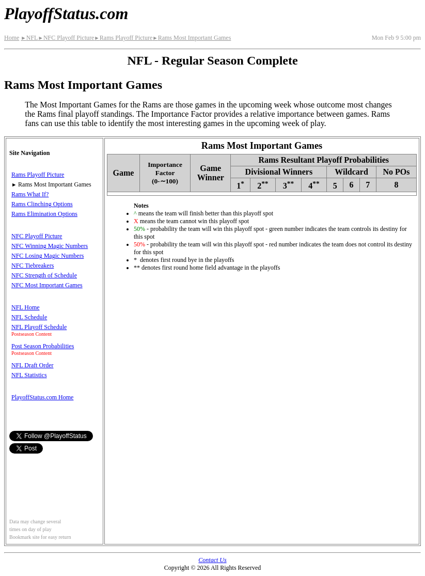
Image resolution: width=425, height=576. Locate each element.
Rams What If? (30, 194)
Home (11, 37)
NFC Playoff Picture (66, 37)
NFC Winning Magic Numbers (49, 246)
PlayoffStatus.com (66, 13)
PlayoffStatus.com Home (42, 397)
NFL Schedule (29, 317)
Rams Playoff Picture (123, 37)
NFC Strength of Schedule (44, 275)
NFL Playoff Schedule (39, 327)
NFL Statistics (29, 375)
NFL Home (25, 307)
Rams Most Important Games (191, 37)
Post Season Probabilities (42, 346)
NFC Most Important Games (47, 285)
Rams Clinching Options (42, 204)
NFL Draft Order (32, 365)
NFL (29, 37)
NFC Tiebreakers (32, 265)
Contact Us (212, 560)
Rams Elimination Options (44, 213)
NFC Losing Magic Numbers (47, 255)
